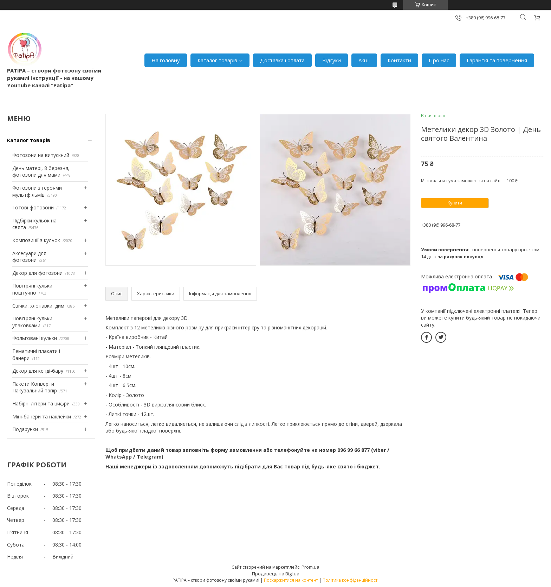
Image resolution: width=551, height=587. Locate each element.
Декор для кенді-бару (37, 370)
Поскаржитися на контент (291, 580)
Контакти (399, 60)
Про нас (439, 60)
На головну (165, 60)
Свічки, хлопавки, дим (38, 305)
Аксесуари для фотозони (29, 257)
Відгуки (331, 60)
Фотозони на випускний (40, 155)
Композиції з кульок (36, 240)
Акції (364, 60)
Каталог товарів (217, 60)
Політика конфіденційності (350, 580)
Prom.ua (310, 567)
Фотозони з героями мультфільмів (37, 191)
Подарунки (25, 429)
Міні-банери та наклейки (41, 416)
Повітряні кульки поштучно (32, 289)
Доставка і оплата (282, 60)
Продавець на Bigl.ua (275, 573)
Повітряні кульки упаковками (32, 322)
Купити (454, 203)
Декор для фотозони (37, 273)
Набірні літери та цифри (41, 403)
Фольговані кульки (34, 338)
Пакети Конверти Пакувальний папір (34, 387)
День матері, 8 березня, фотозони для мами (41, 171)
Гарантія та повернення (497, 60)
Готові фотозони (33, 207)
